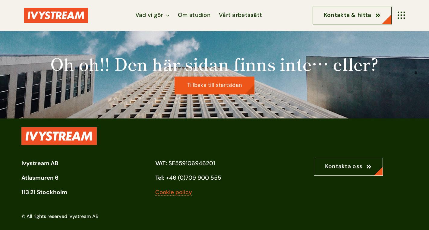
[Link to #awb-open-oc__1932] (401, 15)
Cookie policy (173, 192)
